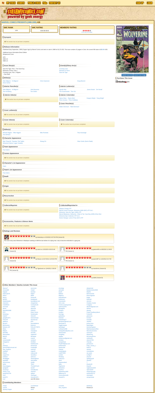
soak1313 (61, 358)
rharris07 (33, 349)
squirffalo (5, 360)
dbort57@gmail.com (92, 306)
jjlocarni (5, 323)
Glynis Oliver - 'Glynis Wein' (67, 98)
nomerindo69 (6, 340)
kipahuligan (90, 325)
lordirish (33, 329)
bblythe (89, 292)
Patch (4, 166)
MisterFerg (90, 334)
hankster (61, 318)
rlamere (89, 349)
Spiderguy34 (90, 358)
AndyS (33, 290)
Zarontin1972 (34, 377)
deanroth (33, 308)
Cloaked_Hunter (91, 303)
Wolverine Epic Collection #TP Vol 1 (69, 216)
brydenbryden (7, 301)
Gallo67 (5, 316)
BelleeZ (61, 293)
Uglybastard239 (91, 368)
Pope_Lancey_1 (91, 345)
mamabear (34, 331)
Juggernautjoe (63, 325)
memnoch (89, 332)
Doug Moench (81, 81)
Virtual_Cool (6, 371)
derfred (89, 308)
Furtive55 (89, 314)
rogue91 (33, 351)
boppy (88, 297)
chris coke (61, 303)
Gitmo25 (33, 316)
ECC (4, 312)
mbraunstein (62, 332)
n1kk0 (4, 338)
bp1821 (5, 299)
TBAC (32, 364)
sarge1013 (6, 355)
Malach (5, 331)
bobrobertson (62, 297)
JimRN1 (89, 321)
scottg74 (89, 355)
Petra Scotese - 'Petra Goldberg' (68, 100)
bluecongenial (91, 295)
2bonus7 (5, 288)
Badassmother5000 (92, 290)
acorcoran (33, 288)
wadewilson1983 (63, 371)
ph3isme (5, 345)
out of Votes (86, 32)
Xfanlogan (34, 375)
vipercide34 (90, 370)
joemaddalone (35, 323)
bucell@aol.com (35, 301)
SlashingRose (35, 358)
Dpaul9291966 (7, 310)
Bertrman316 (90, 293)
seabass (5, 357)
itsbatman (89, 386)
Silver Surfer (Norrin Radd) (85, 141)
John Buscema (34, 89)
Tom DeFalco (6, 134)
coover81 (61, 386)
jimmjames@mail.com (65, 321)
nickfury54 (90, 338)
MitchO (5, 336)
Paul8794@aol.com (64, 344)
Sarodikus (33, 355)
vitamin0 (33, 371)
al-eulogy (61, 288)
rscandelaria (90, 351)
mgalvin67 (34, 334)
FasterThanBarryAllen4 (93, 312)
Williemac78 (62, 373)
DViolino (61, 310)
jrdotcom (33, 325)
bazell (60, 292)
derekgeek (62, 308)
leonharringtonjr (91, 327)
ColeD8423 (6, 305)
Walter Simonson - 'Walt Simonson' (69, 106)
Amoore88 (6, 290)
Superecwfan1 (63, 362)
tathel (4, 364)
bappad (5, 292)
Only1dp (89, 342)
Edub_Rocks (34, 312)
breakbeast (34, 299)
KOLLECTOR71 (35, 327)
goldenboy (62, 316)
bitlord (4, 295)
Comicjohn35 (34, 305)
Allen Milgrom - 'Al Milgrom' (10, 81)
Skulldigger (6, 358)
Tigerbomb (62, 366)
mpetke (61, 336)
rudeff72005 (62, 353)
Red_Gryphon (7, 349)
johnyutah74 (62, 323)
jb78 (32, 321)
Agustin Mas (62, 89)
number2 (33, 340)
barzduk (33, 292)
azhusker (61, 290)
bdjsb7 (33, 293)
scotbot (61, 355)
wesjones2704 (7, 373)
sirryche (89, 357)
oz (3, 344)
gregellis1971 (6, 318)
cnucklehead (34, 386)
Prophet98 (34, 347)
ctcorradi (5, 306)
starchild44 (34, 360)
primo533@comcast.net (9, 347)
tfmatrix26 (89, 364)
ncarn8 (33, 338)
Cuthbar (33, 306)
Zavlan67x (62, 377)
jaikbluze (5, 321)
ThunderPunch (35, 366)
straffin (33, 362)
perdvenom (90, 344)
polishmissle (62, 345)
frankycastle (34, 314)
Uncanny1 (6, 370)
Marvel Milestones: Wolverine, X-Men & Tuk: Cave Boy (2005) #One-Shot (80, 214)
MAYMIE (5, 332)
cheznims (5, 303)
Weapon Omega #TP (65, 208)
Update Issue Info (127, 75)
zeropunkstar (90, 377)
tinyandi (89, 366)
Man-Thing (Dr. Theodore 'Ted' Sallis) (13, 141)
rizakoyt (61, 349)
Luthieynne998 (63, 329)
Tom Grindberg (7, 91)
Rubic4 (5, 353)
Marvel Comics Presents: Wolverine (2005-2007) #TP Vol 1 (76, 210)
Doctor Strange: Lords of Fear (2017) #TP (71, 218)
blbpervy (61, 295)
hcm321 (89, 318)
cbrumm (89, 301)
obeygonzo (6, 342)
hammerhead (34, 318)
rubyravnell (34, 353)
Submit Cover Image (140, 75)
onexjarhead (62, 342)
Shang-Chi (43, 141)
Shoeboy (61, 357)
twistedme (61, 368)
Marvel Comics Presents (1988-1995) (19, 22)
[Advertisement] (109, 13)
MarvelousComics (92, 331)
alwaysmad (90, 288)
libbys (4, 329)
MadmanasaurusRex (93, 329)
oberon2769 (90, 340)
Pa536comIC (34, 344)
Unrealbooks (34, 370)
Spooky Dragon (7, 389)
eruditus (61, 312)
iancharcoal (34, 319)
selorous (33, 357)
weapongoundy (91, 371)
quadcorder (62, 347)
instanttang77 (62, 319)
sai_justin (89, 353)
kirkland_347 (6, 327)
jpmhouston (6, 325)
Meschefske (6, 334)
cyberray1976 (63, 306)
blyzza (4, 297)
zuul (4, 379)
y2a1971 (5, 377)
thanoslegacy (6, 366)
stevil (60, 360)
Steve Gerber (6, 83)
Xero (4, 375)
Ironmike (89, 319)
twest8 (33, 368)
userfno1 (61, 370)
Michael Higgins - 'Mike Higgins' (12, 132)
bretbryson (62, 299)
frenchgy (61, 314)
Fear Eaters (6, 150)
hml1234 (5, 319)
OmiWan (33, 342)
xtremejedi (90, 375)
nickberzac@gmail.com (65, 338)
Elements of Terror (64, 70)
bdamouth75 (6, 293)
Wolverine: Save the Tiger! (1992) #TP (70, 212)
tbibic (60, 364)
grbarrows (89, 316)
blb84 (32, 295)
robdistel (5, 351)
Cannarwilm (62, 301)
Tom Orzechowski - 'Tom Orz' (67, 91)
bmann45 (33, 297)
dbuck (4, 308)
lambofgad (62, 327)
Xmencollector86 (63, 375)
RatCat (89, 347)
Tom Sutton (33, 91)
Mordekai (33, 336)
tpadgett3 (5, 368)
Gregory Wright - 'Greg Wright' (95, 98)
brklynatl (89, 299)
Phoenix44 (34, 345)
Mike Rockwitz (44, 132)
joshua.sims (90, 323)
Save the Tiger (63, 72)
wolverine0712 (91, 373)
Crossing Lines (63, 69)
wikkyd (33, 373)
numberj (61, 340)
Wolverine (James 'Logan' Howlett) (13, 143)
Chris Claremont (44, 81)
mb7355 (33, 332)
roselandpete (62, 351)
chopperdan (34, 303)
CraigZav (89, 305)
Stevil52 (89, 360)
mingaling (61, 334)
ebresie (89, 310)
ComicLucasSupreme (65, 305)
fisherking (5, 314)
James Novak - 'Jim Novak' (94, 89)
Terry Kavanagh (81, 132)
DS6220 (33, 310)
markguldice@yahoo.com (66, 331)
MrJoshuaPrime (91, 336)
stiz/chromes (6, 362)
